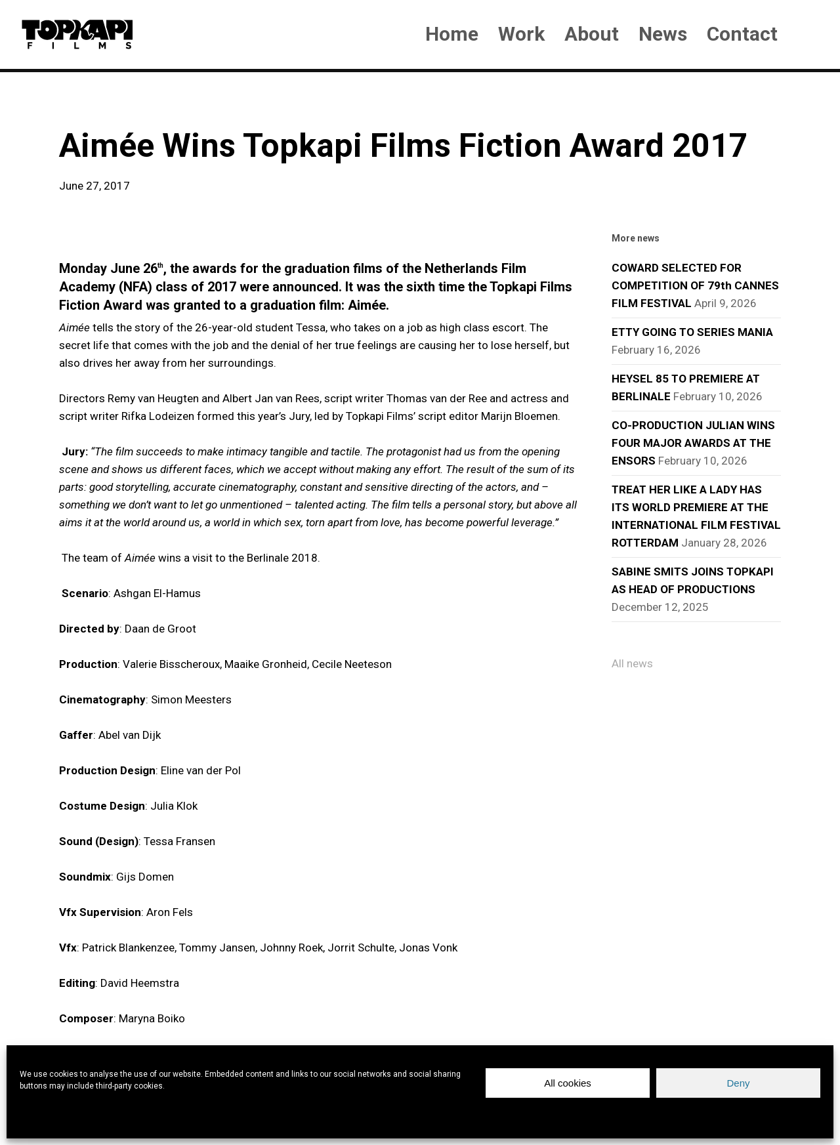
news (80, 105)
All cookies (567, 1083)
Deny (737, 1083)
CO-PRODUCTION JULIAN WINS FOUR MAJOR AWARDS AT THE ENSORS (693, 443)
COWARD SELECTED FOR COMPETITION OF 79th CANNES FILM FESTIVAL (695, 285)
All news (632, 663)
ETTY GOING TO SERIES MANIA (692, 332)
